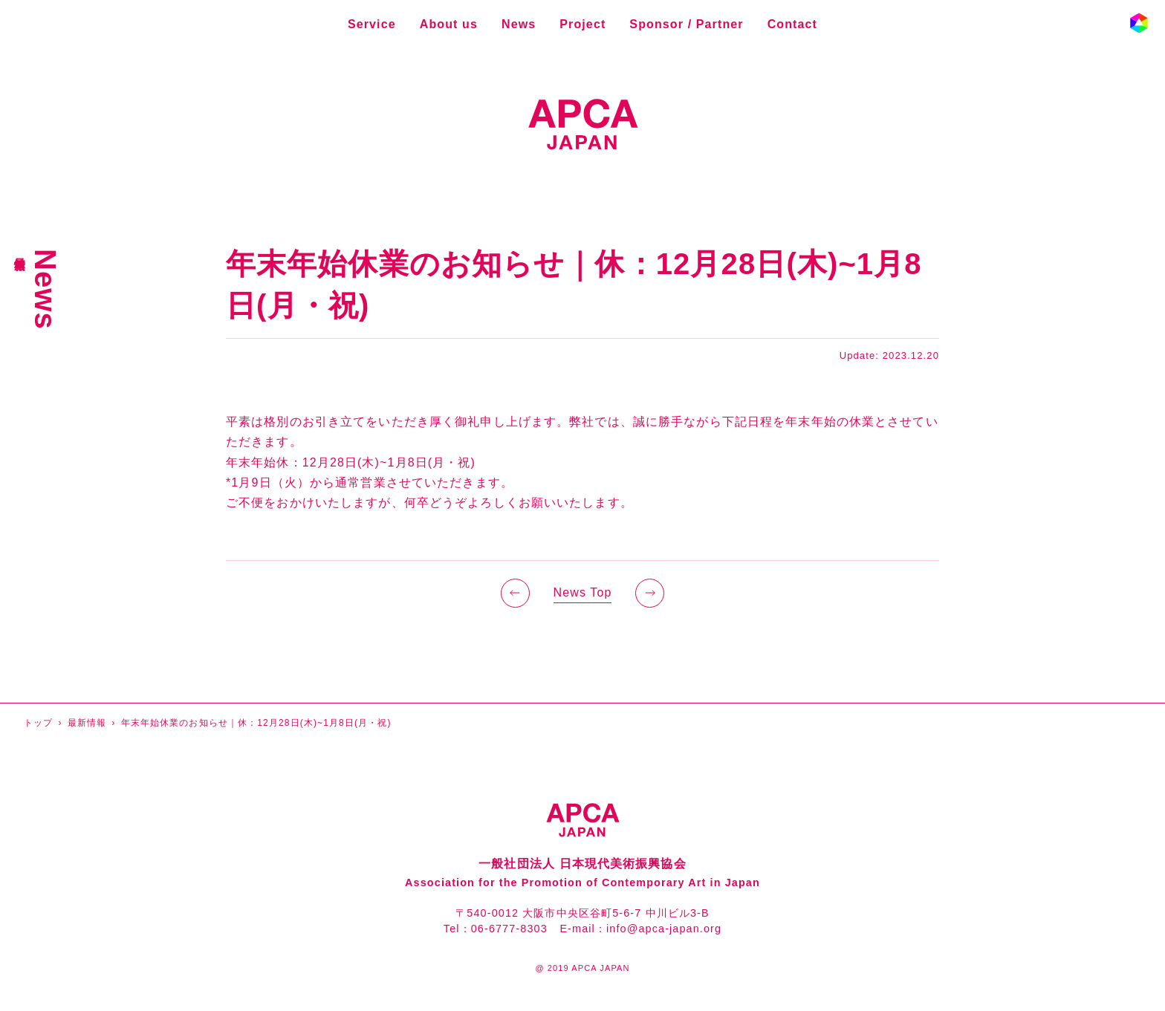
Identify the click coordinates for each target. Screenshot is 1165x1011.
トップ (38, 723)
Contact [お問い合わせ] (792, 24)
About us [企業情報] (449, 24)
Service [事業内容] (372, 24)
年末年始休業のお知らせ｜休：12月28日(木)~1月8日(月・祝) (256, 723)
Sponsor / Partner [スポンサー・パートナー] (686, 24)
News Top (583, 592)
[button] (1139, 23)
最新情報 (87, 723)
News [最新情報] (519, 24)
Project (582, 24)
